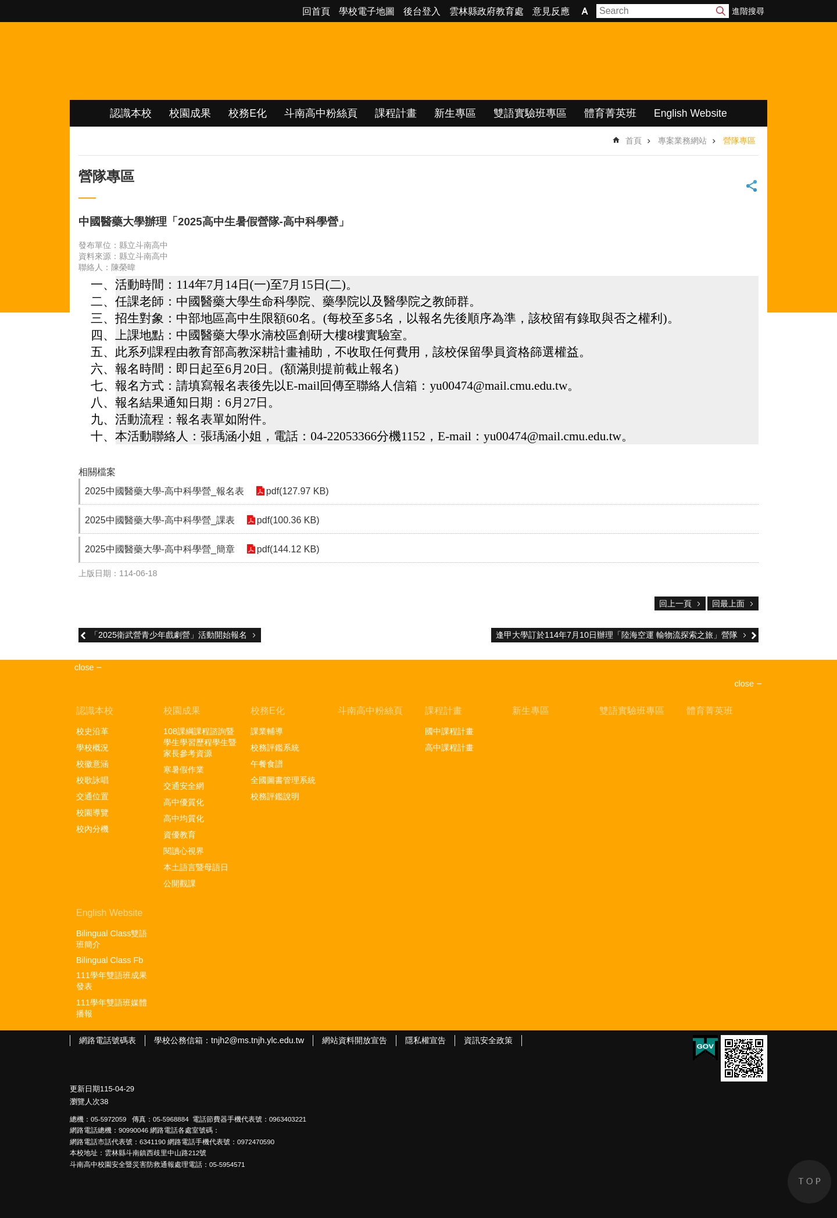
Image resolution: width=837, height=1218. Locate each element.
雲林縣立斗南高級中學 (192, 60)
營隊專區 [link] (739, 140)
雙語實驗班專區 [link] (530, 113)
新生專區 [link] (455, 113)
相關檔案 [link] (97, 472)
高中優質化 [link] (183, 802)
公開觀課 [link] (179, 883)
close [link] (84, 667)
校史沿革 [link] (92, 731)
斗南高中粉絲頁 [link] (320, 113)
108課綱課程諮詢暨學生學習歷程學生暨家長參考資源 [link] (200, 742)
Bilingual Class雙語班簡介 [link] (111, 939)
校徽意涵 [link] (92, 763)
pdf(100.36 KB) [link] (288, 520)
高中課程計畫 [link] (449, 747)
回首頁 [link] (316, 11)
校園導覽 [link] (92, 812)
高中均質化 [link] (183, 818)
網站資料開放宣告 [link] (354, 1040)
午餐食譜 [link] (267, 763)
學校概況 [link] (92, 747)
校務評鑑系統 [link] (275, 747)
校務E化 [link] (247, 113)
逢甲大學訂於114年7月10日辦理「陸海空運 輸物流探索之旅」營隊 (617, 634)
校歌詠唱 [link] (92, 780)
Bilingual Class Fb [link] (109, 960)
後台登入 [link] (422, 11)
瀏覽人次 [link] (85, 1101)
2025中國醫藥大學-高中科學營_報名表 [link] (164, 491)
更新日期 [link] (85, 1088)
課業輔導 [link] (267, 731)
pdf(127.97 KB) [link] (297, 491)
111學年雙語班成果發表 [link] (111, 981)
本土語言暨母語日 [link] (195, 867)
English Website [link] (690, 113)
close (744, 683)
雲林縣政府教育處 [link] (486, 11)
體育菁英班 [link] (610, 113)
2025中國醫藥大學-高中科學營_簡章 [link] (160, 549)
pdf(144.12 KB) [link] (288, 549)
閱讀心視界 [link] (183, 851)
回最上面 (728, 603)
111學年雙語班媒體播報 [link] (111, 1008)
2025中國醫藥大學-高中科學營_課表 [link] (160, 520)
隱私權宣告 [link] (425, 1040)
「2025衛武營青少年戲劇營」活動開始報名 (168, 634)
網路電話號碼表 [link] (107, 1040)
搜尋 (721, 11)
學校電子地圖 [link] (367, 11)
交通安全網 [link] (183, 786)
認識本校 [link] (131, 113)
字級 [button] (584, 11)
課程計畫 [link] (396, 113)
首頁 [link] (633, 140)
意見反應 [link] (551, 11)
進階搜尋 (748, 11)
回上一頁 (675, 603)
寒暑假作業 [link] (183, 769)
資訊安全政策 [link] (488, 1040)
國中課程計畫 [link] (449, 731)
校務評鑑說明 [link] (275, 796)
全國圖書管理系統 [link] (283, 780)
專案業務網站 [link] (682, 140)
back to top (809, 1181)
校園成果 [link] (190, 113)
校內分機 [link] (92, 828)
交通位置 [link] (92, 796)
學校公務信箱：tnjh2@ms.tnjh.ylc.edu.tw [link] (229, 1040)
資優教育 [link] (179, 834)
